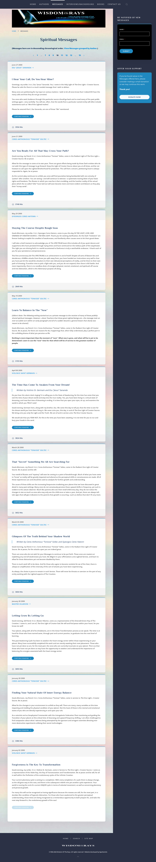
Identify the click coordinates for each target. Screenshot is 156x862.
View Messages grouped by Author (80, 48)
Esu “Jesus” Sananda (21, 68)
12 (66, 55)
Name (122, 29)
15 (80, 55)
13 (71, 55)
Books (100, 4)
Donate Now (134, 97)
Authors (44, 4)
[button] (127, 4)
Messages (57, 4)
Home (33, 4)
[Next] (84, 55)
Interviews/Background (80, 4)
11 (62, 55)
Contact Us (114, 4)
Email (122, 39)
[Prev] (33, 55)
